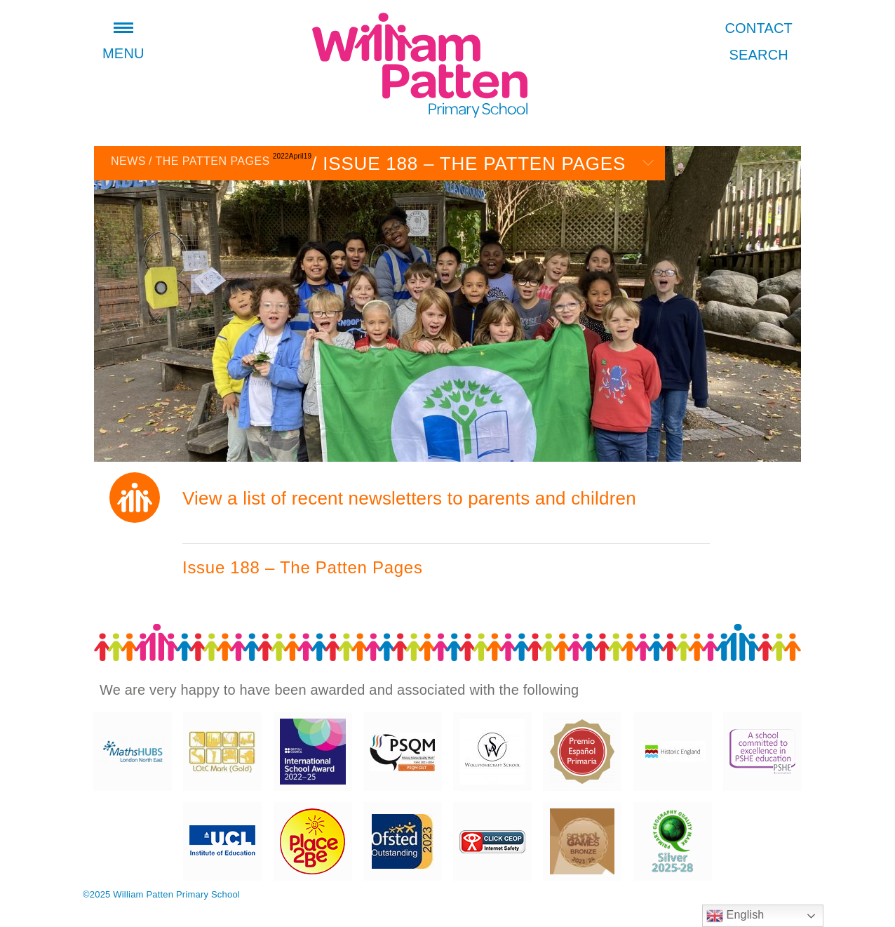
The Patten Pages (209, 161)
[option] (447, 304)
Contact (759, 28)
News (128, 161)
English (735, 915)
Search (758, 55)
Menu (123, 43)
